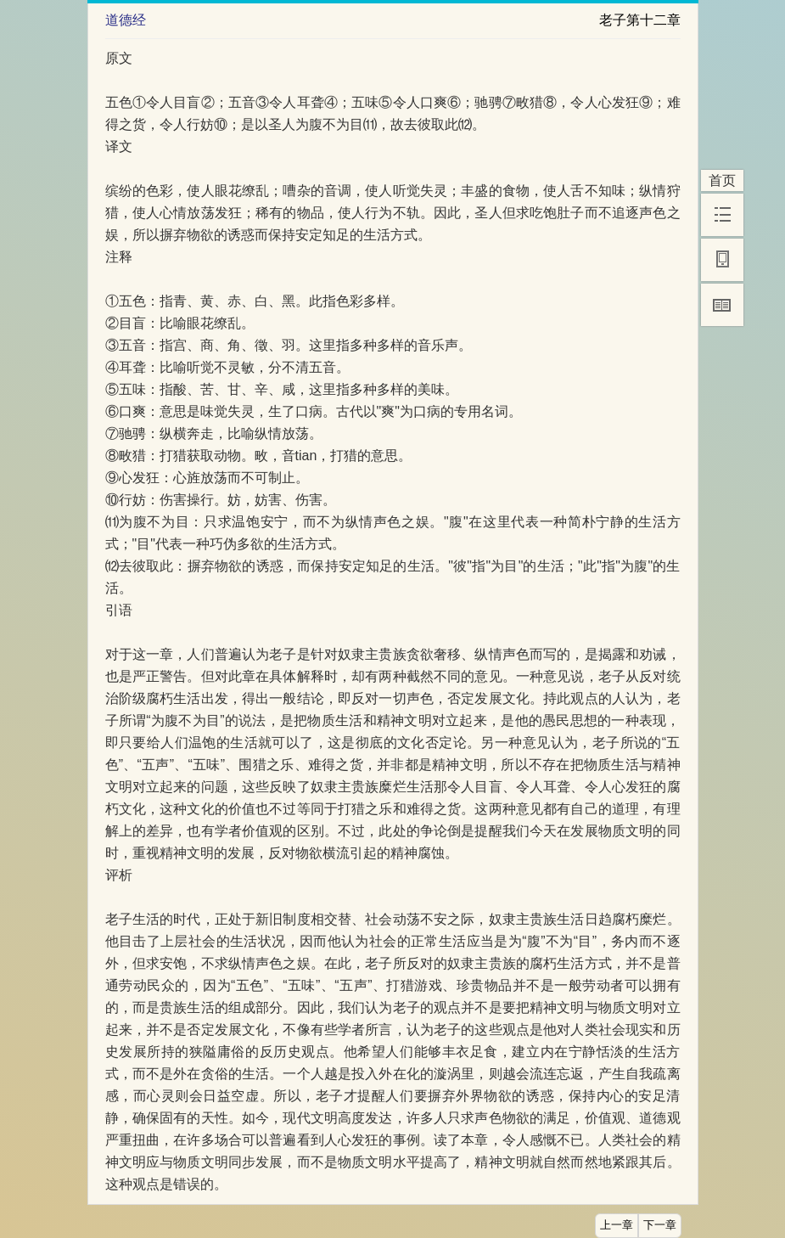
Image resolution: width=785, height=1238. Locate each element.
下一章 (659, 1225)
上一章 (616, 1225)
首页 (722, 180)
